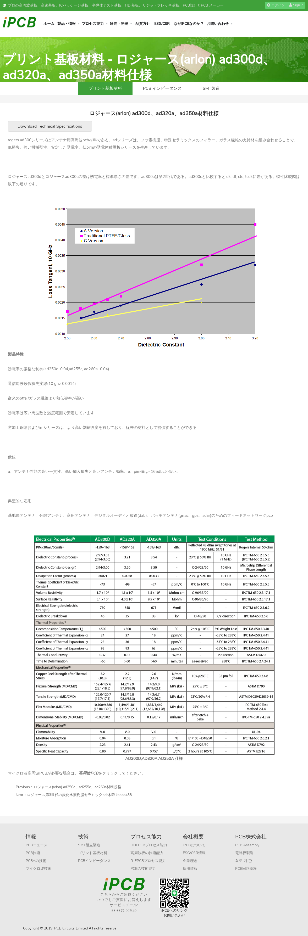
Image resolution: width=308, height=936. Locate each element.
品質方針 (142, 23)
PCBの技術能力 (143, 868)
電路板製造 (244, 852)
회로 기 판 (243, 860)
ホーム (48, 23)
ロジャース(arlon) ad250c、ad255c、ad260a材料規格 (77, 786)
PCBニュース (36, 845)
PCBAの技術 (36, 860)
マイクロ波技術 (38, 868)
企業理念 (190, 860)
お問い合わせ (218, 23)
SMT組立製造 (89, 845)
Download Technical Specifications (50, 126)
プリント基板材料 (105, 88)
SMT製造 (211, 88)
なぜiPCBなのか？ (189, 23)
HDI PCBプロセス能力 (148, 845)
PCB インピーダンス (162, 88)
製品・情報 (66, 23)
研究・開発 (119, 23)
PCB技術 (33, 852)
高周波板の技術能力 (146, 852)
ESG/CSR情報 (194, 852)
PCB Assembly (247, 845)
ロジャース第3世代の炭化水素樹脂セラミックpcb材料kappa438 (79, 794)
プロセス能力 (93, 23)
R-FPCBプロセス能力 (148, 860)
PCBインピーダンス (94, 860)
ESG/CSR (162, 23)
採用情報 (190, 868)
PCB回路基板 (246, 868)
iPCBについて (194, 845)
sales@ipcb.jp (124, 910)
